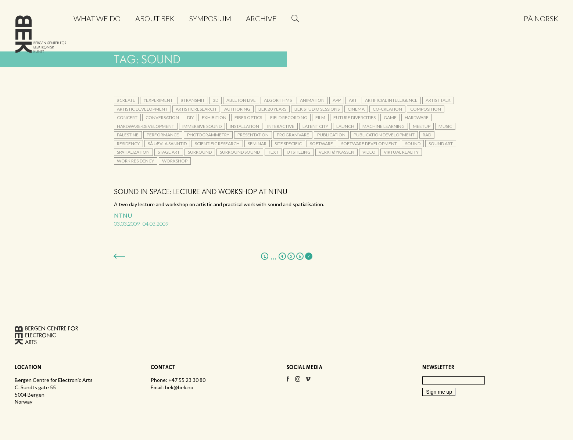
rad (427, 134)
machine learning (383, 126)
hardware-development (145, 126)
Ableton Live (241, 100)
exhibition (214, 117)
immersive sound (202, 126)
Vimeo (308, 381)
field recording (288, 117)
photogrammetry (208, 134)
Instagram (297, 381)
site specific (288, 143)
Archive (261, 18)
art (353, 100)
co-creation (387, 109)
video (369, 152)
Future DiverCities (354, 117)
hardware (417, 117)
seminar (257, 143)
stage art (169, 152)
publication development (384, 134)
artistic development (142, 109)
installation (244, 126)
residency (128, 143)
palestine (128, 134)
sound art (441, 143)
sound (412, 143)
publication (331, 134)
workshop (174, 161)
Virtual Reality (401, 152)
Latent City (315, 126)
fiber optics (248, 117)
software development (369, 143)
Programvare (293, 134)
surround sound (240, 152)
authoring (237, 109)
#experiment (158, 100)
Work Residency (135, 161)
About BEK (155, 18)
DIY (190, 117)
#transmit (193, 100)
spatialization (133, 152)
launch (345, 126)
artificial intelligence (391, 100)
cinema (356, 109)
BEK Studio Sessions (317, 109)
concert (127, 117)
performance (163, 134)
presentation (253, 134)
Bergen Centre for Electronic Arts (41, 36)
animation (312, 100)
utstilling (299, 152)
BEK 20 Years (272, 109)
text (273, 152)
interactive (280, 126)
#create (126, 100)
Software (321, 143)
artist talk (438, 100)
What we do (97, 18)
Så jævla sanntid (167, 143)
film (320, 117)
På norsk (541, 18)
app (337, 100)
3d (215, 100)
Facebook (287, 381)
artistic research (196, 109)
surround (200, 152)
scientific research (217, 143)
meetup (421, 126)
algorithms (278, 100)
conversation (162, 117)
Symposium (210, 18)
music (445, 126)
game (390, 117)
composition (425, 109)
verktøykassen (336, 152)
